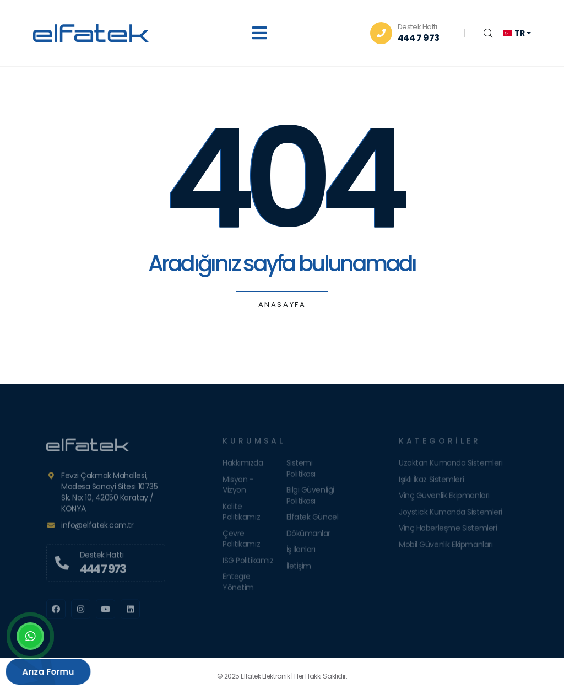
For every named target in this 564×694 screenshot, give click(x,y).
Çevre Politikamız (241, 542)
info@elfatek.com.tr (97, 528)
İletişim (298, 568)
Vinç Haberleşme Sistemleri (448, 530)
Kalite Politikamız (241, 515)
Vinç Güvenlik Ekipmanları (444, 498)
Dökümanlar (308, 536)
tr (513, 33)
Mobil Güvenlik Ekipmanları (445, 547)
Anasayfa (282, 304)
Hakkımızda (243, 465)
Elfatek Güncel (312, 519)
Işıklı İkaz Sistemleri (431, 482)
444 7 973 (419, 37)
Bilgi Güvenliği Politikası (310, 498)
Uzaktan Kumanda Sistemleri (450, 465)
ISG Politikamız (248, 563)
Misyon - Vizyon (238, 488)
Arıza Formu (41, 672)
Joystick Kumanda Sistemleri (450, 514)
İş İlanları (301, 552)
